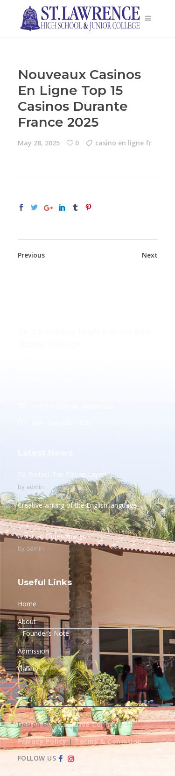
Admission (33, 651)
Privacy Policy (42, 741)
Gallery (28, 668)
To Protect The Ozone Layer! (62, 474)
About (27, 621)
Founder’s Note (45, 633)
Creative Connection (96, 724)
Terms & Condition (108, 741)
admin (35, 486)
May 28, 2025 (39, 142)
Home (27, 603)
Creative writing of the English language (77, 505)
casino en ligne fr (123, 142)
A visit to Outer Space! (51, 536)
